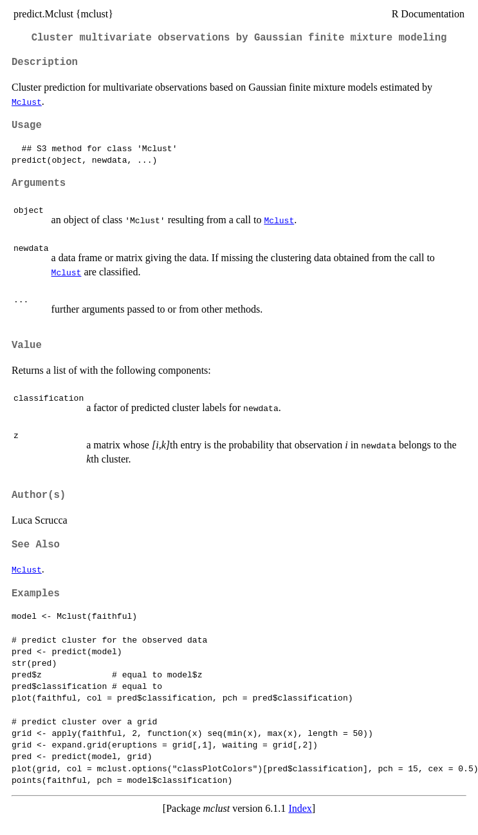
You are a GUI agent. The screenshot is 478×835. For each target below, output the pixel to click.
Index (299, 808)
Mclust (27, 101)
